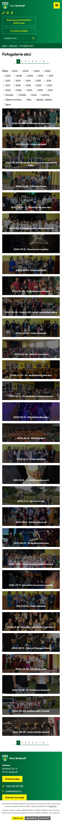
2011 (51, 75)
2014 (28, 80)
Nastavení (45, 818)
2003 (14, 71)
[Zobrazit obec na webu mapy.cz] (14, 797)
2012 (8, 80)
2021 (49, 85)
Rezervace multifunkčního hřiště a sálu (19, 21)
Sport (8, 104)
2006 (47, 71)
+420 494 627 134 (14, 786)
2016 (48, 80)
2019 (28, 85)
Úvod (4, 45)
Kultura (45, 94)
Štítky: (5, 70)
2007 (8, 75)
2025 (40, 90)
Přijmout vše (18, 818)
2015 (38, 80)
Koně (34, 94)
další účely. (53, 806)
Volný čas (13, 45)
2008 (19, 75)
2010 (40, 75)
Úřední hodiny (12, 779)
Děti (50, 90)
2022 (8, 90)
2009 (30, 75)
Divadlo (9, 94)
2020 (39, 85)
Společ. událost (44, 99)
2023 (18, 90)
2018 (18, 85)
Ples (29, 99)
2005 (36, 71)
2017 (8, 85)
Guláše (22, 94)
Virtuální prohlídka (19, 31)
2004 (26, 71)
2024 (29, 90)
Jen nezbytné (31, 818)
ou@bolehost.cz (13, 791)
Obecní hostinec (14, 99)
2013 (18, 80)
